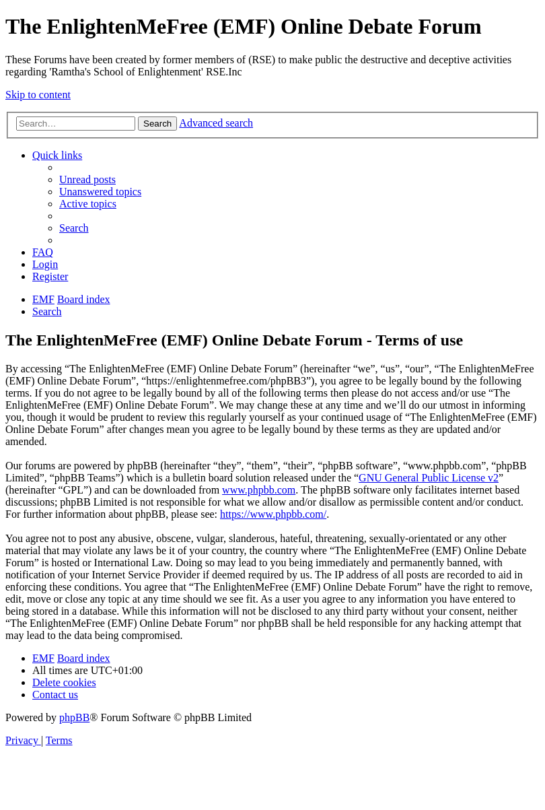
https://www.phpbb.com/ (273, 514)
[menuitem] (87, 179)
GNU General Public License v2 (429, 477)
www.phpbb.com (258, 490)
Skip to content (38, 94)
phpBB (74, 717)
